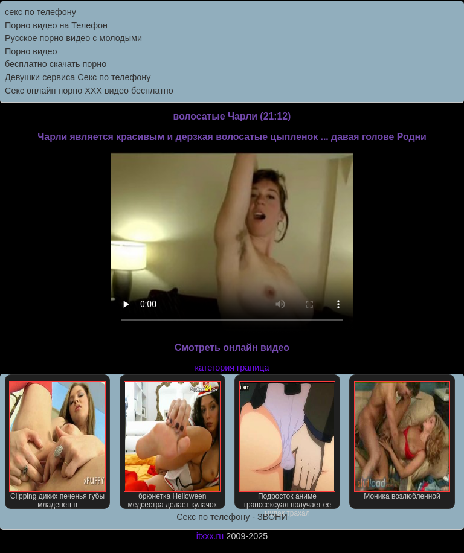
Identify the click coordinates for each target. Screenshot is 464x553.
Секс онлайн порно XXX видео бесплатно (89, 90)
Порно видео (31, 51)
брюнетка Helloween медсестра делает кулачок (172, 445)
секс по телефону (40, 12)
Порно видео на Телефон (56, 25)
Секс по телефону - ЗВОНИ (232, 517)
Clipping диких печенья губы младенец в (57, 445)
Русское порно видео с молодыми (73, 38)
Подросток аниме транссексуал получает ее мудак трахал (287, 445)
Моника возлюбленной (402, 440)
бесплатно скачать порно (55, 64)
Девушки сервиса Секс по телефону (77, 77)
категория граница (232, 367)
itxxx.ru (210, 536)
